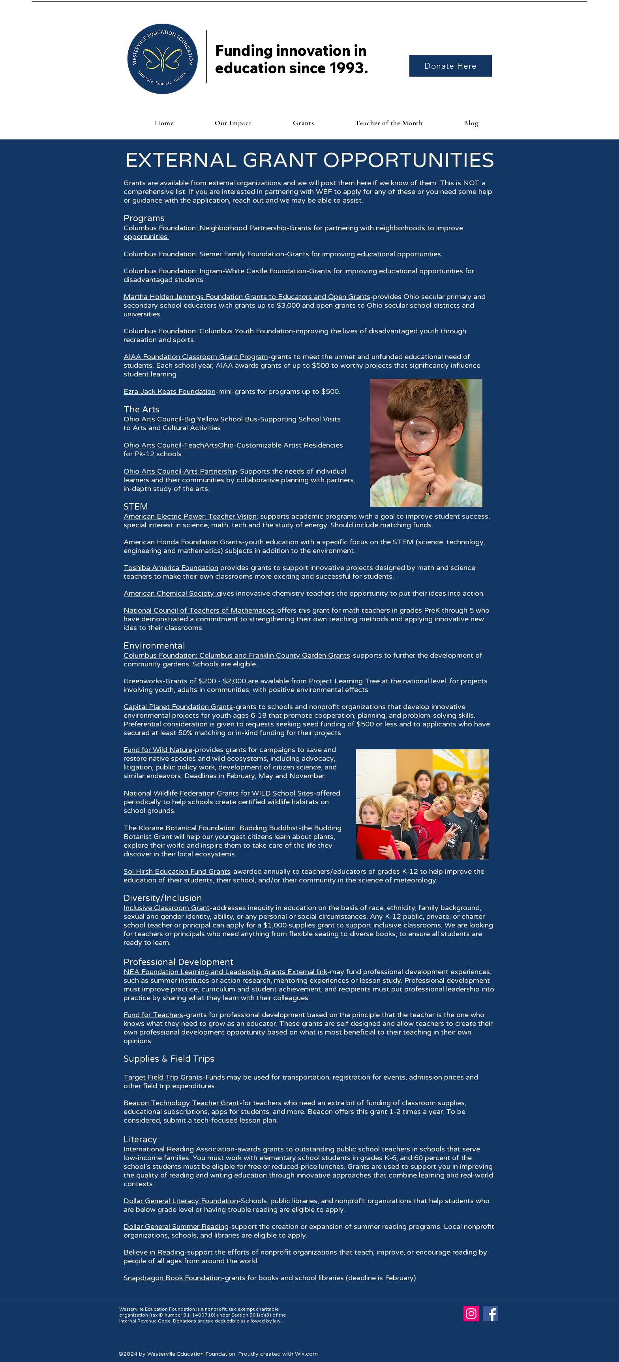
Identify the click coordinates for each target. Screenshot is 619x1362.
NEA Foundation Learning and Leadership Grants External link (225, 971)
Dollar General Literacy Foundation (181, 1200)
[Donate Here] (450, 66)
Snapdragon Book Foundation (173, 1278)
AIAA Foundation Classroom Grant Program (196, 356)
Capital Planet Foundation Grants (178, 706)
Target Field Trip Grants (163, 1077)
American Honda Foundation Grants (183, 542)
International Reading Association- (180, 1149)
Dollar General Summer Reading (176, 1226)
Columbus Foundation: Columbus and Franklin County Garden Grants (237, 655)
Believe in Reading (154, 1252)
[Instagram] (471, 1313)
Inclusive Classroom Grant (167, 907)
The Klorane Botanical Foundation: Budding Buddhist (211, 828)
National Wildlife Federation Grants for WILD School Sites (218, 793)
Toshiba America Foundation (171, 567)
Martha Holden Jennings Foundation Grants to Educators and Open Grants (247, 296)
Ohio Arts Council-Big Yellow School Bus (190, 419)
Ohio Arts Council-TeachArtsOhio (179, 445)
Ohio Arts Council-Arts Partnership (180, 471)
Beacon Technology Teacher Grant (181, 1103)
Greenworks (143, 681)
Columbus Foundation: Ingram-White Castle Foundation (215, 271)
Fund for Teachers (153, 1014)
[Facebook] (490, 1313)
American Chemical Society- (170, 593)
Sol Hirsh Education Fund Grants (177, 871)
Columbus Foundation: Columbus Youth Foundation (208, 331)
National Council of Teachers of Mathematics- (200, 610)
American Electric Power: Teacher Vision (190, 516)
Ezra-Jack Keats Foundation (170, 391)
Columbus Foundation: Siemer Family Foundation (204, 254)
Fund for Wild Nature (158, 749)
